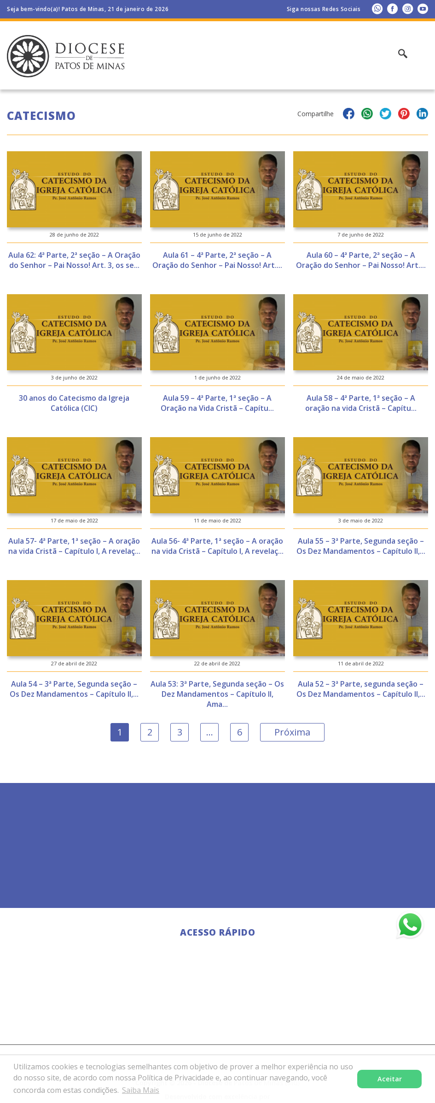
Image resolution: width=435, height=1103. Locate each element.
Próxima (292, 732)
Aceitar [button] (389, 1078)
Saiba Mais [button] (140, 1090)
